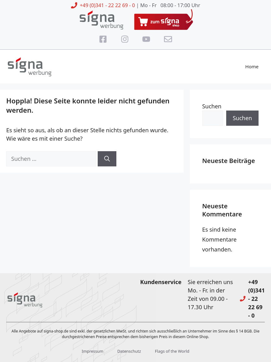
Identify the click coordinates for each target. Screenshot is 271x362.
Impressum (93, 351)
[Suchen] (107, 158)
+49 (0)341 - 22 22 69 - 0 (107, 5)
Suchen (212, 106)
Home (252, 66)
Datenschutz (129, 351)
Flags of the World (172, 351)
